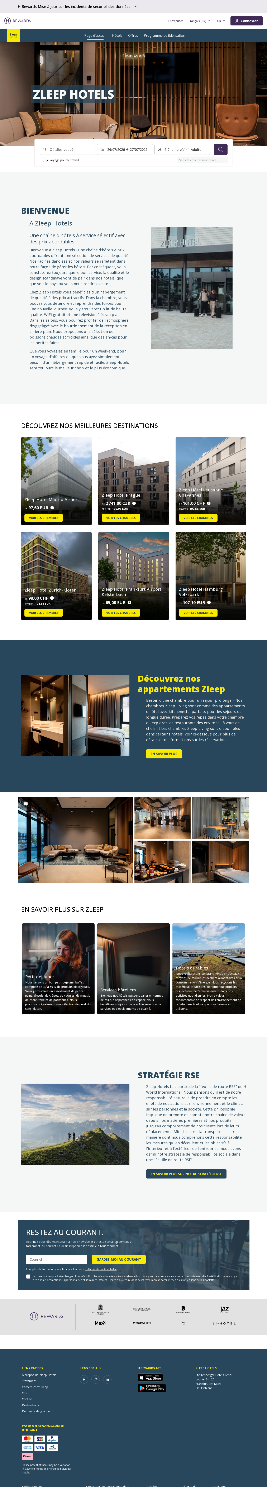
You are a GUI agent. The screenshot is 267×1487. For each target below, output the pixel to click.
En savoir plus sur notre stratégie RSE (186, 1174)
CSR (24, 1393)
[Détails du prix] (52, 508)
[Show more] (25, 803)
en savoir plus (164, 754)
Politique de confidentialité (101, 1269)
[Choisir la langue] (199, 21)
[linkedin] (107, 1379)
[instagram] (95, 1379)
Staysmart (29, 1381)
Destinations (30, 1405)
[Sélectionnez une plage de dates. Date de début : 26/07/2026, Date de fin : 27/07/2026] (125, 149)
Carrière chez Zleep (35, 1387)
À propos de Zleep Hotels (39, 1375)
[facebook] (84, 1379)
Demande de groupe (36, 1411)
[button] (75, 840)
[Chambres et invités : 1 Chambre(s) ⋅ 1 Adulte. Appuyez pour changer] (182, 149)
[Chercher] (221, 149)
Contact (27, 1399)
